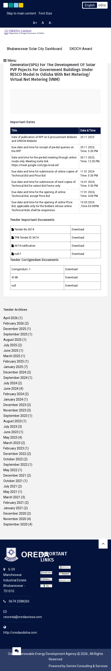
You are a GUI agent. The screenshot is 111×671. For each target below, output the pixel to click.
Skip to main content (21, 13)
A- (50, 23)
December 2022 (14, 454)
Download (78, 229)
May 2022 (10, 470)
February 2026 (13, 323)
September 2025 (15, 334)
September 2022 (15, 464)
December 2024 (14, 372)
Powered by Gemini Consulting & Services (78, 666)
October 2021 (13, 481)
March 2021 (11, 497)
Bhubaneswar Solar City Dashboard (34, 49)
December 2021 (14, 475)
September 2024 (15, 378)
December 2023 (14, 405)
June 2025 (10, 350)
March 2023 (11, 443)
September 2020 (15, 524)
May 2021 (10, 492)
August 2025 (12, 339)
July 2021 (10, 486)
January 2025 (13, 367)
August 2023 (12, 421)
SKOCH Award (80, 49)
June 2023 (10, 432)
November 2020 (14, 519)
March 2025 (11, 356)
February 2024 (13, 394)
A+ (35, 23)
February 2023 (13, 448)
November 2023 (14, 410)
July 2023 (10, 426)
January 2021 (13, 508)
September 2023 (15, 416)
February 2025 (13, 361)
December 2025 (14, 329)
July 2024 (10, 383)
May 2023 (10, 437)
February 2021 (13, 502)
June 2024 (10, 388)
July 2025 (10, 345)
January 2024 (13, 399)
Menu (9, 60)
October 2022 (13, 459)
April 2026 (10, 318)
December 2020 (14, 513)
